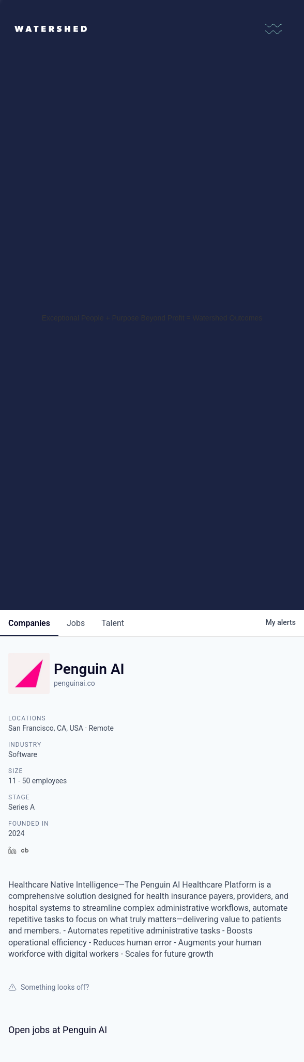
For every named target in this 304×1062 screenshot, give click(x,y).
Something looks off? (48, 987)
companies (29, 623)
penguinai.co (74, 683)
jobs (76, 623)
